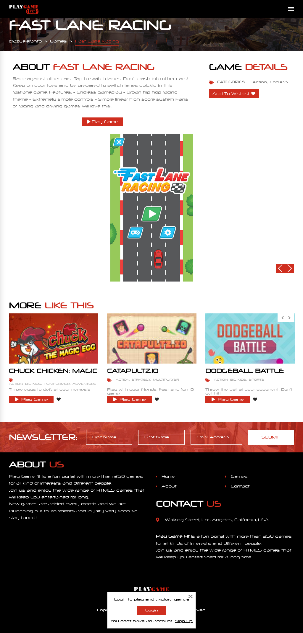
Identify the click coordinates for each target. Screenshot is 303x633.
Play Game (102, 122)
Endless (279, 82)
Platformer (57, 383)
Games (239, 476)
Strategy (141, 379)
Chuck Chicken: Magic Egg (53, 373)
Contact (240, 486)
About (169, 486)
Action (259, 82)
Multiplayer (166, 379)
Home (168, 476)
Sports (256, 379)
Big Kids (33, 383)
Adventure (84, 383)
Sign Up (184, 621)
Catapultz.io (132, 370)
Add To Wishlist (231, 93)
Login (151, 610)
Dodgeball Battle (244, 370)
